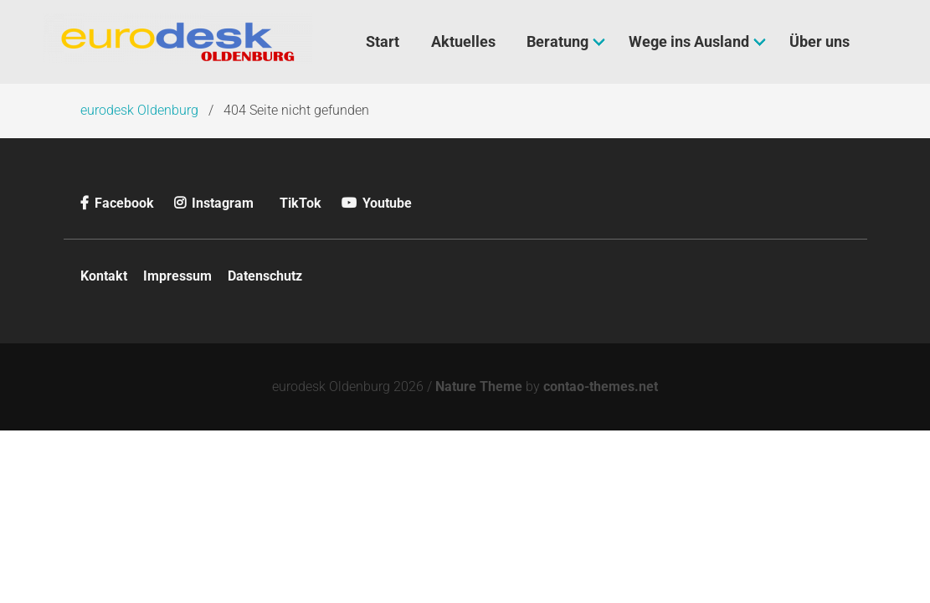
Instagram (215, 203)
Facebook (118, 203)
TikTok (300, 203)
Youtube (377, 203)
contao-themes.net (600, 386)
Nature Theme (478, 386)
